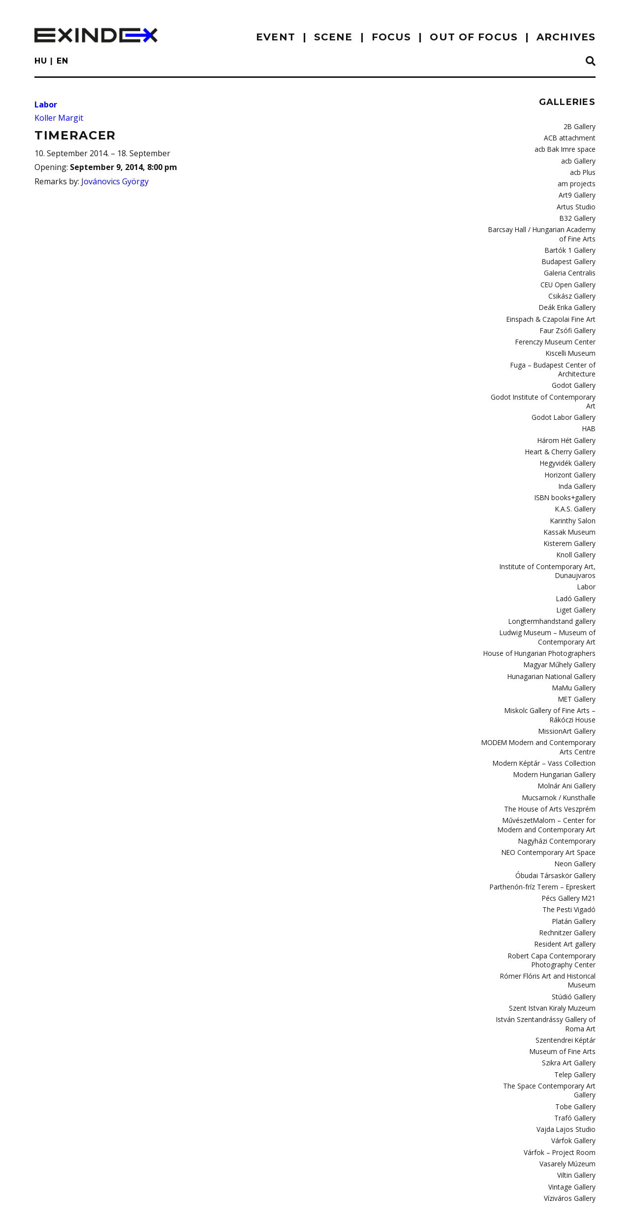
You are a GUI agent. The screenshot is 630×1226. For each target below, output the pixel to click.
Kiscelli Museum (572, 343)
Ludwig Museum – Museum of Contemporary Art (551, 605)
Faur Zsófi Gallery (569, 321)
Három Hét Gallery (568, 417)
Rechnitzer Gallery (568, 888)
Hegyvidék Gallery (568, 439)
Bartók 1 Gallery (572, 244)
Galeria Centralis (570, 266)
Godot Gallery (575, 373)
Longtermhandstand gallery (554, 590)
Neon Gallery (576, 822)
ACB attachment (572, 137)
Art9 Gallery (578, 191)
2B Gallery (580, 126)
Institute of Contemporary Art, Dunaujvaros (551, 542)
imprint (57, 1209)
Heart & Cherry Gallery (562, 428)
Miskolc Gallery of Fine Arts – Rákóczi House (541, 680)
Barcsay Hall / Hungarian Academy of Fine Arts (540, 229)
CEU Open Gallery (569, 277)
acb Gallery (579, 159)
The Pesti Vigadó (571, 866)
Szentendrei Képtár (566, 991)
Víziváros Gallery (570, 1133)
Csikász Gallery (572, 288)
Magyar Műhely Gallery (561, 632)
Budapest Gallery (569, 255)
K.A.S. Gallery (576, 483)
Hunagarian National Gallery (553, 643)
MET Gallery (578, 665)
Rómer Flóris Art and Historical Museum (551, 934)
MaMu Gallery (575, 654)
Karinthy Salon (574, 494)
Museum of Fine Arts (565, 1001)
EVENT (275, 37)
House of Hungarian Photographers (542, 621)
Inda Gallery (577, 461)
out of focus (473, 37)
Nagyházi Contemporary (559, 800)
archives (566, 37)
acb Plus (583, 170)
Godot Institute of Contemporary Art (542, 384)
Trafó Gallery (576, 1056)
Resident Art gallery (566, 899)
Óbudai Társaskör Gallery (557, 833)
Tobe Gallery (576, 1045)
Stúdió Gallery (574, 949)
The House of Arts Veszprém (553, 770)
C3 (592, 1207)
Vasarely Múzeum (568, 1100)
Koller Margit (58, 117)
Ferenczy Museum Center (557, 332)
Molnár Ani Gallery (568, 748)
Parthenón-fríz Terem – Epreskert (546, 844)
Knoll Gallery (577, 527)
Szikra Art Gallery (570, 1012)
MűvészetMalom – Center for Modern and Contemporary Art (540, 785)
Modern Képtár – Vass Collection (547, 726)
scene (333, 37)
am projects (578, 180)
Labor (45, 104)
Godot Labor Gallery (565, 395)
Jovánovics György (115, 181)
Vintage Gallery (573, 1122)
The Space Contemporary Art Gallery (541, 1034)
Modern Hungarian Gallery (556, 737)
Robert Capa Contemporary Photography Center (554, 914)
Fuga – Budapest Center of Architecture (556, 358)
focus (391, 37)
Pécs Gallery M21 (570, 855)
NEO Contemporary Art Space (552, 811)
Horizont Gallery (571, 450)
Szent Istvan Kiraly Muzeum (554, 960)
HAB (589, 406)
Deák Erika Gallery (568, 299)
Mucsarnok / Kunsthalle (560, 758)
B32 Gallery (579, 213)
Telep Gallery (576, 1023)
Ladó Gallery (577, 568)
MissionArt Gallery (568, 695)
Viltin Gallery (577, 1111)
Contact (107, 1209)
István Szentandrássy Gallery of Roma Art (547, 975)
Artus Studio (577, 203)
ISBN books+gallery (567, 472)
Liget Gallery (577, 580)
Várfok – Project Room (563, 1089)
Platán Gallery (574, 877)
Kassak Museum (571, 505)
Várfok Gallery (574, 1078)
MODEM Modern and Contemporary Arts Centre (542, 710)
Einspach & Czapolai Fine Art (553, 310)
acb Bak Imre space (566, 147)
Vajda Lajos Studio (568, 1067)
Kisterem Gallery (571, 516)
